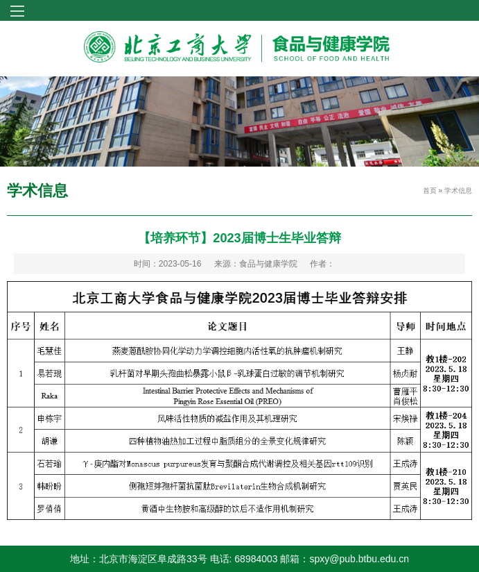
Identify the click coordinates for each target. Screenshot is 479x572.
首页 (430, 190)
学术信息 (458, 190)
